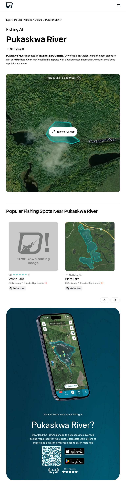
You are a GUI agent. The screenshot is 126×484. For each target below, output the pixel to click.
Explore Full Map (66, 131)
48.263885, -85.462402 (64, 78)
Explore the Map (14, 19)
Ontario (38, 19)
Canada (28, 19)
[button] (63, 131)
